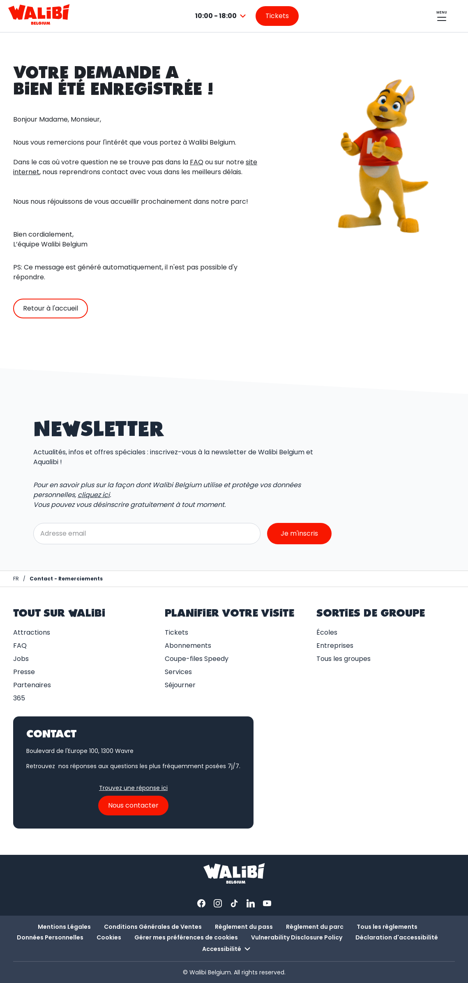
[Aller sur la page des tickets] (277, 16)
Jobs (21, 658)
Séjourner (180, 685)
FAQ (196, 162)
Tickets (176, 632)
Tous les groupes (343, 658)
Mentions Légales (64, 927)
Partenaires (32, 685)
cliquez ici (94, 495)
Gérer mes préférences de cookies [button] (186, 937)
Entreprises (334, 645)
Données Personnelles (50, 937)
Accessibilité (227, 949)
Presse (24, 672)
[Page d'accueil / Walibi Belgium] (16, 578)
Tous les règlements (387, 927)
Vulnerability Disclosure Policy (296, 937)
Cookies (109, 937)
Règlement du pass (244, 927)
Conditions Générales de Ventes (153, 927)
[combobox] (221, 16)
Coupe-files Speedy (196, 658)
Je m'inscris (299, 533)
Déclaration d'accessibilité (396, 937)
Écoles (326, 632)
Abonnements (188, 645)
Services (178, 672)
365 (19, 698)
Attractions (31, 632)
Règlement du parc (315, 927)
